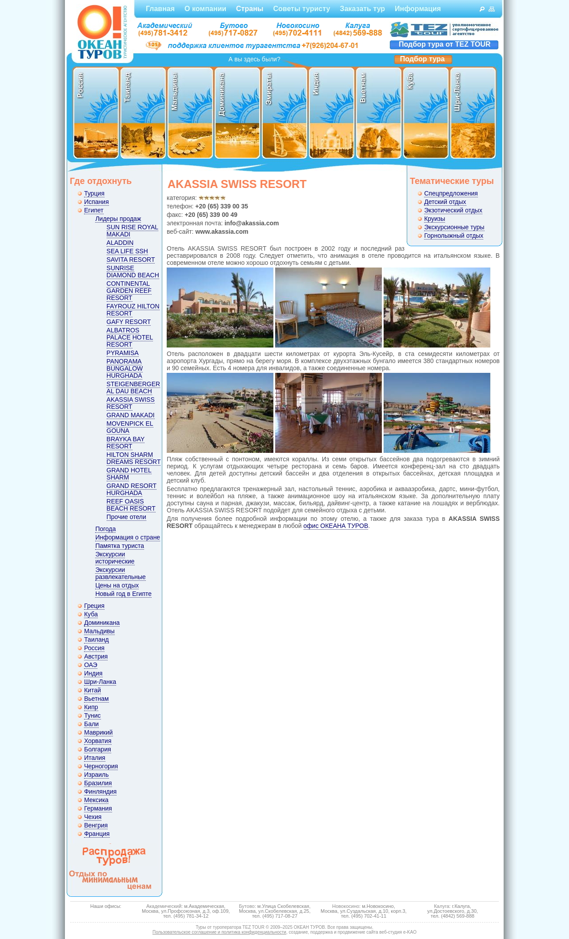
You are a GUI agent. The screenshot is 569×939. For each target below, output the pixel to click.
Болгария (97, 749)
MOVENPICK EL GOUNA (130, 427)
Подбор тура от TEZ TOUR (445, 44)
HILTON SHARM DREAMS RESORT (134, 458)
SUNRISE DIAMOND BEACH (133, 271)
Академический (163, 906)
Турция (94, 193)
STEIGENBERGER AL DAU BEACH (133, 387)
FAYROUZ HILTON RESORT (133, 310)
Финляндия (100, 791)
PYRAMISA (123, 352)
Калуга (441, 906)
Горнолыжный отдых (453, 235)
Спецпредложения (451, 193)
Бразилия (98, 783)
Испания (96, 201)
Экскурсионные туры (454, 227)
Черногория (101, 766)
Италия (94, 757)
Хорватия (97, 740)
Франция (96, 833)
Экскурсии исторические (114, 558)
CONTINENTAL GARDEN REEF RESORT (129, 290)
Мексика (96, 799)
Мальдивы (99, 631)
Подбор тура (422, 59)
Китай (92, 690)
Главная (160, 8)
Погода (105, 528)
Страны (249, 8)
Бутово (246, 906)
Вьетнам (96, 698)
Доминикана (102, 622)
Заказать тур (362, 8)
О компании (205, 8)
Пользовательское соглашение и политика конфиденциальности (219, 932)
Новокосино (345, 906)
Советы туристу (301, 8)
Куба (91, 614)
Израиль (96, 774)
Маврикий (98, 732)
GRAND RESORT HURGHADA (132, 489)
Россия (94, 647)
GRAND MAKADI (131, 415)
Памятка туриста (119, 545)
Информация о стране (127, 537)
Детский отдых (445, 201)
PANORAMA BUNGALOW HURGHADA (125, 368)
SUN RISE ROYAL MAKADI (132, 231)
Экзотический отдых (453, 210)
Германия (98, 808)
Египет (94, 210)
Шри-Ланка (100, 681)
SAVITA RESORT (131, 259)
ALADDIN (120, 242)
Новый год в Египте (123, 593)
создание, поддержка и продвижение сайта (333, 932)
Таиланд (96, 639)
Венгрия (96, 825)
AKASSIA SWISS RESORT (131, 403)
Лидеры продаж (118, 218)
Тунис (92, 715)
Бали (91, 723)
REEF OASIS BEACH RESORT (131, 505)
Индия (93, 673)
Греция (94, 605)
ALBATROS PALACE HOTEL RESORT (130, 337)
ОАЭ (90, 664)
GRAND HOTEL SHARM (129, 474)
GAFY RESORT (129, 321)
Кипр (91, 707)
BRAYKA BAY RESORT (126, 443)
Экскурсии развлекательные (120, 573)
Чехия (92, 816)
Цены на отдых (117, 585)
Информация (418, 8)
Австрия (96, 656)
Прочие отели (126, 516)
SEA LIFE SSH (127, 251)
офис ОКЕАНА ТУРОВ (336, 525)
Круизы (434, 218)
